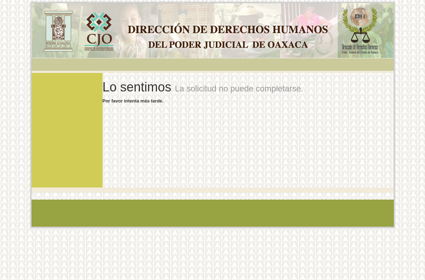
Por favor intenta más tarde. (133, 101)
